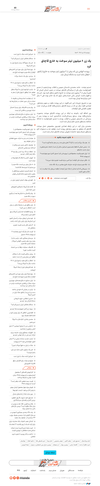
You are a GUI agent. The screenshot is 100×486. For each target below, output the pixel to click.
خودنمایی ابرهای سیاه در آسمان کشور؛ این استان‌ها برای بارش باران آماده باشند (22, 219)
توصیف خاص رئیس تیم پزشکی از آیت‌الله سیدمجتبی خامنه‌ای (24, 146)
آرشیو (25, 470)
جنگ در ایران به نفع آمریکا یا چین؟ (22, 345)
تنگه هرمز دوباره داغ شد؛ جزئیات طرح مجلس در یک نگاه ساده (68, 164)
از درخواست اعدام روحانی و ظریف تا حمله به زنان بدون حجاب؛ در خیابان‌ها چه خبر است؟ (22, 101)
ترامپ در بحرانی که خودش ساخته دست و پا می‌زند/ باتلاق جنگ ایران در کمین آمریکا (23, 292)
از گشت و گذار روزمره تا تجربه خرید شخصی (23, 435)
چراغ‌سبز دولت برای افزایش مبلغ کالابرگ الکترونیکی (24, 362)
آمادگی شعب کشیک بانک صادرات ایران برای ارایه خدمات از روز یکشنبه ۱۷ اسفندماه (22, 423)
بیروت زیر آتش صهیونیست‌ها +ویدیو (21, 309)
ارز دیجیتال (56, 445)
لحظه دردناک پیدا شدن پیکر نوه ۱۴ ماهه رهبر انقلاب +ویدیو (23, 152)
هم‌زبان (62, 470)
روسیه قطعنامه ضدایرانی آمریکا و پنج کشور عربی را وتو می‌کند (22, 213)
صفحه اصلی (86, 49)
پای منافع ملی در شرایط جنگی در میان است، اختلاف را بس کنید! (22, 206)
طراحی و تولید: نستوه (82, 484)
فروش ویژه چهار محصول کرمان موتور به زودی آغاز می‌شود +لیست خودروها (22, 388)
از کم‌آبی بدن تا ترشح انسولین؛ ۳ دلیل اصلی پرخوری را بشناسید (22, 327)
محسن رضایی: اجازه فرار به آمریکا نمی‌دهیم (23, 320)
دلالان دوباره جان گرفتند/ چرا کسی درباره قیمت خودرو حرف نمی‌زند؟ (66, 160)
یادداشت (42, 470)
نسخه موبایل (50, 452)
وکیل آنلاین (68, 441)
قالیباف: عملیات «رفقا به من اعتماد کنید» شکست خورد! (23, 248)
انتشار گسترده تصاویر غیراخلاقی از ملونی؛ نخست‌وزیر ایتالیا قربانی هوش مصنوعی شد (23, 173)
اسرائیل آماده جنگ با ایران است (23, 54)
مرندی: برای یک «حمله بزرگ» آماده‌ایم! (25, 77)
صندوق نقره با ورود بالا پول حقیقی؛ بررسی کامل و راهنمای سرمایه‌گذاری (23, 398)
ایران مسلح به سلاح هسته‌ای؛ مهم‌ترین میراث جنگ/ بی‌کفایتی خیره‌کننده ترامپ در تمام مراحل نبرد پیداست (22, 117)
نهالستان (23, 441)
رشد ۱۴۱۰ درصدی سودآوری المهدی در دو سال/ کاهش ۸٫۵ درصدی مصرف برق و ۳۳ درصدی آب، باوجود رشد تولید (22, 415)
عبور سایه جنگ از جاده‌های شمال (23, 394)
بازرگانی (29, 368)
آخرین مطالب (27, 200)
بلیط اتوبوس (25, 445)
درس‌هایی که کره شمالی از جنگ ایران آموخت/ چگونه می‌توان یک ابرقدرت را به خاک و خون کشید (65, 170)
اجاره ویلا (49, 441)
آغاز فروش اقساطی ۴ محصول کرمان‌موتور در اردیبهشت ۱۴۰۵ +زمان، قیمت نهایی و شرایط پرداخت (24, 375)
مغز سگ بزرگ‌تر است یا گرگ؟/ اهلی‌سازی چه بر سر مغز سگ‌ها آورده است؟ (64, 142)
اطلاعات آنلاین (53, 8)
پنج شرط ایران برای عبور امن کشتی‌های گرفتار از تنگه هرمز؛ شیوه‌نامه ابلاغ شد (22, 71)
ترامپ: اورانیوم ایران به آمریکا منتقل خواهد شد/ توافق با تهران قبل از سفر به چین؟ (23, 92)
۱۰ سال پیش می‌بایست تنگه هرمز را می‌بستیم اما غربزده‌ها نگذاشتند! (23, 166)
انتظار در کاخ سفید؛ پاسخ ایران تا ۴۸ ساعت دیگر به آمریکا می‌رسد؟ (23, 84)
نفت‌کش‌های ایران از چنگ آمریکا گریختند (24, 268)
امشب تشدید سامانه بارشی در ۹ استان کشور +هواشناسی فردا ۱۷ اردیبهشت (22, 340)
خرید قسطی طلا (40, 441)
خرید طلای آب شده (84, 445)
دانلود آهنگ (30, 441)
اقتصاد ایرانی (73, 445)
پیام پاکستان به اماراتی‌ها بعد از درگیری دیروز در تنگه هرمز (22, 195)
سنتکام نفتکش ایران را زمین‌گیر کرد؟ (22, 58)
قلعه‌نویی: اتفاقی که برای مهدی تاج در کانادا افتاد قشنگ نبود (22, 314)
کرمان (79, 49)
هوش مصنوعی (58, 441)
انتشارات (33, 470)
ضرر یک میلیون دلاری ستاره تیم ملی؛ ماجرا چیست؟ (23, 351)
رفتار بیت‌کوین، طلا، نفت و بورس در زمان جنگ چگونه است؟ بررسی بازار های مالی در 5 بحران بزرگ (23, 406)
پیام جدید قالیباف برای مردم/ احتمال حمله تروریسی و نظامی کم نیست (22, 109)
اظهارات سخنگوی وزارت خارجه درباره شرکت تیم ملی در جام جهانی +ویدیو (23, 333)
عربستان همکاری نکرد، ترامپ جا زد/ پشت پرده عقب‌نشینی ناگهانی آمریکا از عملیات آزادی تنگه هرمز (23, 241)
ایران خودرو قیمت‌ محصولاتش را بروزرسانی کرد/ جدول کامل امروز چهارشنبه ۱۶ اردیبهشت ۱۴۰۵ (22, 132)
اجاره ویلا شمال (86, 441)
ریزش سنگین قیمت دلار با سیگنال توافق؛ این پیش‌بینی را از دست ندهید (23, 255)
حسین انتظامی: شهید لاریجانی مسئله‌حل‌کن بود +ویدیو (24, 299)
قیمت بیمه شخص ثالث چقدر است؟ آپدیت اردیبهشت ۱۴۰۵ (23, 382)
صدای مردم (52, 470)
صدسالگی (71, 470)
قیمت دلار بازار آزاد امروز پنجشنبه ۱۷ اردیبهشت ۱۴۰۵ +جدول (23, 233)
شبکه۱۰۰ (80, 470)
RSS (18, 470)
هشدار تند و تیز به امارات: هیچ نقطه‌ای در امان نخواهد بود (22, 139)
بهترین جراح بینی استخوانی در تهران (41, 445)
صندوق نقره (76, 441)
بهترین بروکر (64, 445)
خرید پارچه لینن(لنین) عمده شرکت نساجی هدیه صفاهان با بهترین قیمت (23, 429)
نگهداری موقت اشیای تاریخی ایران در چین (23, 181)
